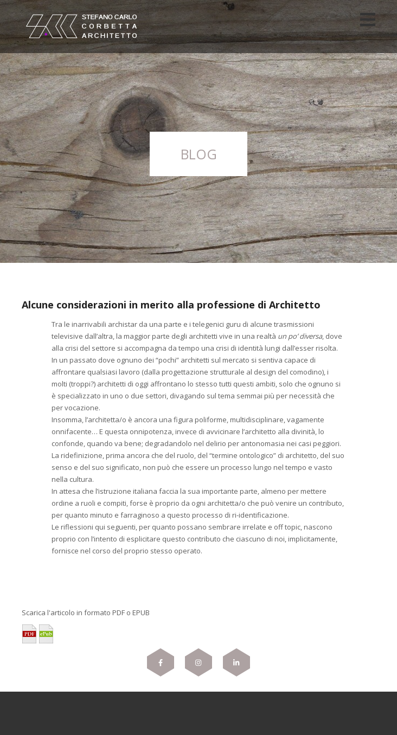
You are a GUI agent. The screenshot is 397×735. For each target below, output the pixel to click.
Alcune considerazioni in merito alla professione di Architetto (171, 304)
